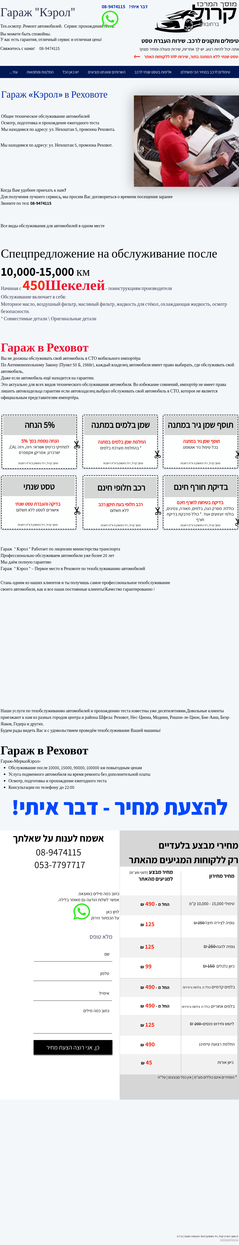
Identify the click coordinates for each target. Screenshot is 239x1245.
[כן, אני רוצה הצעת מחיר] (73, 1047)
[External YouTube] (85, 651)
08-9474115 (49, 48)
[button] (153, 72)
